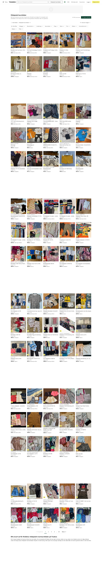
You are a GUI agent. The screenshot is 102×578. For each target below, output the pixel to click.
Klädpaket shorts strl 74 (81, 334)
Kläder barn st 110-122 (81, 73)
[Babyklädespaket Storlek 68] (34, 515)
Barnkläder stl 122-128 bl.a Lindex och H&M (67, 525)
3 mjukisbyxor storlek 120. (65, 239)
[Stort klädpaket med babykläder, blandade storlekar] (83, 253)
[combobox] (33, 2)
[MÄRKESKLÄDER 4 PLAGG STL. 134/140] (51, 135)
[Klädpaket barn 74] (51, 515)
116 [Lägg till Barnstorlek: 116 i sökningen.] (60, 238)
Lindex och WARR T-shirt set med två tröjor (83, 501)
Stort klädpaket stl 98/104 (49, 358)
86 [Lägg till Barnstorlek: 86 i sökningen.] (43, 309)
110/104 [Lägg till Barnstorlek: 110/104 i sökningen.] (12, 499)
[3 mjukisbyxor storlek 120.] (67, 230)
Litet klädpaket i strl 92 (16, 453)
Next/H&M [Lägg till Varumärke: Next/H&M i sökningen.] (16, 143)
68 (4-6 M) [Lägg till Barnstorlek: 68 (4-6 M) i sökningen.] (62, 262)
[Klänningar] (18, 135)
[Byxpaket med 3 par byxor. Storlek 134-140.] (18, 40)
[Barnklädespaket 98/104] (51, 253)
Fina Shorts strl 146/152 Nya (66, 168)
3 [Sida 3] (51, 531)
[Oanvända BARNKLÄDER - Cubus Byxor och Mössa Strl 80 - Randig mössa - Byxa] (51, 111)
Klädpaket (29, 73)
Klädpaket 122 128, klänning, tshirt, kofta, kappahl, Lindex (67, 334)
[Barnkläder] (51, 64)
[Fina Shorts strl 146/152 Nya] (67, 158)
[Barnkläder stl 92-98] (51, 443)
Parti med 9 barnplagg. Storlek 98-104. (34, 50)
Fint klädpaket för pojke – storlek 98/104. (67, 216)
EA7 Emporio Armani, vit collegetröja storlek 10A (16, 73)
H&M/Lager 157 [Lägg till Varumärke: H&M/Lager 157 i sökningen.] (66, 143)
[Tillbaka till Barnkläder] (11, 23)
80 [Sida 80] (59, 531)
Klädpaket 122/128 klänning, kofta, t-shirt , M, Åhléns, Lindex (67, 406)
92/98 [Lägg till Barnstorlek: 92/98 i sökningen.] (61, 72)
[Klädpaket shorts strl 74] (83, 325)
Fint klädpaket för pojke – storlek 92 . (18, 240)
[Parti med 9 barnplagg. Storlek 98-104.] (34, 40)
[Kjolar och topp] (83, 443)
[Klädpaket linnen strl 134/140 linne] (51, 325)
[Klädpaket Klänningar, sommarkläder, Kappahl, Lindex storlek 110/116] (51, 491)
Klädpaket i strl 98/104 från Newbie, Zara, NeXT (49, 429)
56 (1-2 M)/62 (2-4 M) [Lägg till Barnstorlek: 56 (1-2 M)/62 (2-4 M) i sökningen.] (47, 167)
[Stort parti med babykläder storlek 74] (34, 158)
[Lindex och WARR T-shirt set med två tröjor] (83, 491)
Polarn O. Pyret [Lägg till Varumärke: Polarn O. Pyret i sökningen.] (17, 167)
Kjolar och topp (79, 453)
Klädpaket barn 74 (47, 524)
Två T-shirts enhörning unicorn (17, 121)
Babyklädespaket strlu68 (16, 524)
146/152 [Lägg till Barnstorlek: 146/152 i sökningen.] (61, 167)
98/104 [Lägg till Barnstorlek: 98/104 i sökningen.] (12, 143)
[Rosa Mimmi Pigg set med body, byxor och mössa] (34, 325)
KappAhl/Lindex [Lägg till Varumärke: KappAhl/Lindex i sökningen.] (34, 119)
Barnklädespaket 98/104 (48, 263)
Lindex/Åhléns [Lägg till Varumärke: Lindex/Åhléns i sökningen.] (66, 404)
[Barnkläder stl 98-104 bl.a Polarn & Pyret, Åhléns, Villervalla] (18, 253)
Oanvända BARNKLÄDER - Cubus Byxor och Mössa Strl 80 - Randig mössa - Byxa (50, 121)
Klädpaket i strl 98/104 (81, 429)
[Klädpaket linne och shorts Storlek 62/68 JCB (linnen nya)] (67, 301)
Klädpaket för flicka (64, 50)
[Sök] (48, 2)
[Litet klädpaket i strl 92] (18, 443)
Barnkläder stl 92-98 (47, 453)
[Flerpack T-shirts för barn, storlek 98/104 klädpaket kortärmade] (18, 419)
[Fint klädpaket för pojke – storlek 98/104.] (67, 206)
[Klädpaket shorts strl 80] (18, 348)
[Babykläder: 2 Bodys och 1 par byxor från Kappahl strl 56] (67, 491)
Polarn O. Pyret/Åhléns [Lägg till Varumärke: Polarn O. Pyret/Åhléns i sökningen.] (35, 238)
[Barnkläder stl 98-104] (18, 325)
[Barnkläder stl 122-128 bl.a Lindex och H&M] (67, 515)
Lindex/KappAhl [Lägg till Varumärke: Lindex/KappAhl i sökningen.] (66, 333)
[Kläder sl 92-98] (67, 64)
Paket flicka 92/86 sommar (65, 121)
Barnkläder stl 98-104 (15, 334)
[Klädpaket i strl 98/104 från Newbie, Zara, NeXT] (51, 419)
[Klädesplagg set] (34, 135)
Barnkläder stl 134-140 (32, 501)
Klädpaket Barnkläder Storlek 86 (50, 311)
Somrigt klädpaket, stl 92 (32, 405)
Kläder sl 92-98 (63, 73)
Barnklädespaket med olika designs (83, 311)
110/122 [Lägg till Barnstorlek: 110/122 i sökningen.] (77, 72)
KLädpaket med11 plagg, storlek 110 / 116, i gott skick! (50, 50)
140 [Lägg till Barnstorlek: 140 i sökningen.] (11, 72)
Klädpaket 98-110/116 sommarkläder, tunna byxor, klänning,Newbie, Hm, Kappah (49, 240)
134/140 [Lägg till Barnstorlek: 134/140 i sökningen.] (12, 48)
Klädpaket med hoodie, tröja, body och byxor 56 (34, 429)
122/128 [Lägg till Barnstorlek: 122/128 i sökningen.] (77, 48)
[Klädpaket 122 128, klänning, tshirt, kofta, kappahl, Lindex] (67, 325)
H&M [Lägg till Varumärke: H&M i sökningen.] (15, 119)
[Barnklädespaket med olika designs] (83, 301)
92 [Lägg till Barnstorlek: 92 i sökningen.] (27, 72)
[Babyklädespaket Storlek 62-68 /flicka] (18, 206)
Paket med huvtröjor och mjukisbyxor (65, 145)
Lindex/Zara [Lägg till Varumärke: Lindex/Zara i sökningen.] (22, 214)
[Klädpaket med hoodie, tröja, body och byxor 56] (34, 419)
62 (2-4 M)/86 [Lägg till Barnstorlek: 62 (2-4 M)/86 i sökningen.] (29, 143)
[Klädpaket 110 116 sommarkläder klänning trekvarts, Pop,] (18, 158)
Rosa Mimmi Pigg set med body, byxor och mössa (34, 334)
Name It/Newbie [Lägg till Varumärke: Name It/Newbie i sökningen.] (18, 428)
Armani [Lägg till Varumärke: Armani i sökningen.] (14, 72)
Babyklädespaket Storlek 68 (33, 524)
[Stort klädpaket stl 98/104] (51, 348)
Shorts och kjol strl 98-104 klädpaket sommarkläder (49, 406)
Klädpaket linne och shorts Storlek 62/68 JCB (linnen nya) (67, 311)
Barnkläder (45, 73)
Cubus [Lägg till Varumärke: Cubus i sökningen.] (50, 119)
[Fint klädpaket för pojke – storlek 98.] (51, 206)
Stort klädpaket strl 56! (16, 311)
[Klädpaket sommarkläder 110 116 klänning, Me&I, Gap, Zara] (34, 206)
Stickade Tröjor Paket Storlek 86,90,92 (82, 406)
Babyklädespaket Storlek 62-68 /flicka (18, 216)
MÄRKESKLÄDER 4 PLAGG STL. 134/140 (50, 145)
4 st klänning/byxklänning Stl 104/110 (17, 501)
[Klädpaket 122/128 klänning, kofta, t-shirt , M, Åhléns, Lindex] (67, 396)
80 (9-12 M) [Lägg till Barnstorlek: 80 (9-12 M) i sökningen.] (45, 72)
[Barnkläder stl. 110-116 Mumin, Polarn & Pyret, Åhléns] (34, 230)
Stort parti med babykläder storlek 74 (34, 168)
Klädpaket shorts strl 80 (16, 358)
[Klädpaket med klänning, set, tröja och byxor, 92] (83, 348)
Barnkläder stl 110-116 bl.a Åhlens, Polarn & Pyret (67, 358)
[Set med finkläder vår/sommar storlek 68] (67, 419)
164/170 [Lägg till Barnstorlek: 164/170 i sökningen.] (28, 309)
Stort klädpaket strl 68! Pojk (66, 263)
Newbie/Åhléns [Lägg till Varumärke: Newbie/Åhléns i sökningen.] (35, 452)
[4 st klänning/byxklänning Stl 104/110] (18, 491)
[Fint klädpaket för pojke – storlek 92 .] (18, 230)
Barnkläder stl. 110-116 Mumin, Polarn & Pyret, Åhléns (33, 240)
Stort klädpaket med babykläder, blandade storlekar (83, 263)
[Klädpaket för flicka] (67, 40)
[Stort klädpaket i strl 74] (34, 443)
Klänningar (13, 144)
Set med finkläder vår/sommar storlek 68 (66, 429)
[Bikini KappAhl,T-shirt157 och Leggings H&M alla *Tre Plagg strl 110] (34, 348)
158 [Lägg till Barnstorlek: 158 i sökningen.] (76, 452)
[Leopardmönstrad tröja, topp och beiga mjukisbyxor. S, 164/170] (34, 301)
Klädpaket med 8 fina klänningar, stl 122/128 (83, 50)
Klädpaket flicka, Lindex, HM (82, 216)
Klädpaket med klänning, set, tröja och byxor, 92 (83, 358)
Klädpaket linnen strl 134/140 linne (50, 334)
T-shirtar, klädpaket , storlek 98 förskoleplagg (17, 406)
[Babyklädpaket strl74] (83, 515)
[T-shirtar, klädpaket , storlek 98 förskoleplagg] (18, 396)
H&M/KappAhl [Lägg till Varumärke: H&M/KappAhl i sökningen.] (32, 357)
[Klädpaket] (34, 64)
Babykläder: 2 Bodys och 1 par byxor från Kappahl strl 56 (66, 501)
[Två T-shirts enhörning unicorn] (18, 111)
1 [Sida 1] (45, 531)
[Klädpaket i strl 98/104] (83, 419)
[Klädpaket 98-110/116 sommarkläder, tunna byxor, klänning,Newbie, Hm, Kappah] (51, 230)
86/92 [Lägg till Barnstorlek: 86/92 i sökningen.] (61, 119)
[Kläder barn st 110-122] (83, 64)
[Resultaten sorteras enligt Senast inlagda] (85, 22)
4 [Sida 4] (54, 531)
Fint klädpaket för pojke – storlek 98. (50, 216)
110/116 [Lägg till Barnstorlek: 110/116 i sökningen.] (44, 48)
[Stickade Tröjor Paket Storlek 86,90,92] (83, 396)
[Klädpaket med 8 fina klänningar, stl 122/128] (83, 40)
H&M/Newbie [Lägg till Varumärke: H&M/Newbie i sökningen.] (49, 238)
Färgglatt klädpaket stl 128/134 (82, 239)
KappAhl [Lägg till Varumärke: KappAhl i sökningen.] (66, 499)
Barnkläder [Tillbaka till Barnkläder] (15, 22)
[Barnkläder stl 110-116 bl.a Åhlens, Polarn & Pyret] (67, 348)
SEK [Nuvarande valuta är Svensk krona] (68, 2)
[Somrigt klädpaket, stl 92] (34, 396)
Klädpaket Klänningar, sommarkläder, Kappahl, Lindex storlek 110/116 (50, 501)
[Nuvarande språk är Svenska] (65, 2)
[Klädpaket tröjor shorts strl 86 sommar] (34, 253)
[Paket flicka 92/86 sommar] (67, 111)
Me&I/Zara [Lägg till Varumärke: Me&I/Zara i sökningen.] (33, 214)
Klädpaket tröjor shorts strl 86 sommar (33, 263)
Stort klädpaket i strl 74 (32, 453)
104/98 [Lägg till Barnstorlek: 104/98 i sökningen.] (28, 48)
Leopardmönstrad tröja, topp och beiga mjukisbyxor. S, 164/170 (34, 311)
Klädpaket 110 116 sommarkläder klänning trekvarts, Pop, (18, 168)
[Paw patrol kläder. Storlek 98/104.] (83, 135)
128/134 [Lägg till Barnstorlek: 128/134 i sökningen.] (77, 238)
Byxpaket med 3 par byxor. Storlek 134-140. (18, 50)
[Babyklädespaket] (51, 158)
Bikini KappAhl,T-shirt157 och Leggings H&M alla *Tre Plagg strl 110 (34, 358)
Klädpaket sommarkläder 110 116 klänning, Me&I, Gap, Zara (34, 216)
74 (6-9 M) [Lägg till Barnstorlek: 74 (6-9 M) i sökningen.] (29, 167)
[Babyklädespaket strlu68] (18, 515)
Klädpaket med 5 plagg (32, 121)
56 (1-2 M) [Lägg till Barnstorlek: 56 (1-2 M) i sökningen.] (78, 167)
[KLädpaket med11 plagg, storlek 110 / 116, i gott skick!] (51, 40)
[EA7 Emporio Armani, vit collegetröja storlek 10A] (18, 64)
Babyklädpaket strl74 (80, 524)
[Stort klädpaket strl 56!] (18, 301)
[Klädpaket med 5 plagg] (34, 111)
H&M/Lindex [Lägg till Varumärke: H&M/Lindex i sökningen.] (82, 214)
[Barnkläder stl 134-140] (34, 491)
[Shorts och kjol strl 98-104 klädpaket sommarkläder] (51, 396)
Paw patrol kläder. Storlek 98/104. (83, 144)
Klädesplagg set (30, 144)
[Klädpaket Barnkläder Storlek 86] (51, 301)
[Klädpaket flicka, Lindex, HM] (83, 206)
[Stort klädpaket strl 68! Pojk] (67, 253)
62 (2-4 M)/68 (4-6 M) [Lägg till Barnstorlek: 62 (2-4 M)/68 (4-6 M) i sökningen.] (15, 214)
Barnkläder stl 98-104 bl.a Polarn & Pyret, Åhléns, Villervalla (18, 263)
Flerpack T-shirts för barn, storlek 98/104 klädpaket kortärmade (18, 429)
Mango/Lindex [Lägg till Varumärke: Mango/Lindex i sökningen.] (80, 119)
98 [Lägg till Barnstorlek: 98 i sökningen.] (76, 119)
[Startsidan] (12, 2)
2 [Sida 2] (48, 531)
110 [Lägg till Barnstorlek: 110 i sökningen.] (76, 309)
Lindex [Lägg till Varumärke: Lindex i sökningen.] (79, 499)
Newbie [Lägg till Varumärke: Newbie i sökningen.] (81, 428)
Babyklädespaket (47, 168)
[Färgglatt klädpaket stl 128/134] (83, 230)
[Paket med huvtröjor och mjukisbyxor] (67, 135)
